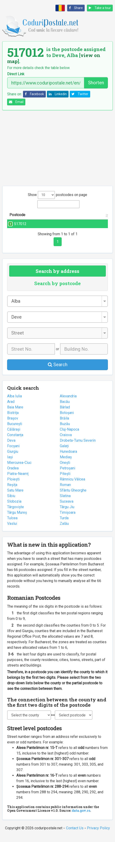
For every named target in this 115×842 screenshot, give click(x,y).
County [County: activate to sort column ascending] (97, 220)
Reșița (12, 490)
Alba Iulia (14, 401)
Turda (64, 523)
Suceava (66, 507)
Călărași (13, 435)
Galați (64, 451)
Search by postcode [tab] (57, 289)
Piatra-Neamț (18, 479)
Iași (10, 462)
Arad (10, 407)
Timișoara (67, 518)
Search (57, 370)
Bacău (65, 407)
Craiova (66, 440)
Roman (65, 490)
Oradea (13, 473)
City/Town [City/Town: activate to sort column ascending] (76, 220)
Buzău (65, 429)
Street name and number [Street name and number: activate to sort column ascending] (45, 218)
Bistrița (13, 418)
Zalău (64, 529)
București (14, 429)
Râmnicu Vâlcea (72, 485)
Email (15, 102)
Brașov (12, 424)
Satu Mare (15, 496)
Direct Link (15, 74)
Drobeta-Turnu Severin (78, 446)
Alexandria (68, 401)
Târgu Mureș (17, 518)
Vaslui (12, 529)
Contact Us (74, 833)
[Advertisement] (57, 148)
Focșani (13, 451)
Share (75, 8)
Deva (11, 446)
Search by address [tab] (57, 276)
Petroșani (67, 473)
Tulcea (12, 523)
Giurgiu (12, 457)
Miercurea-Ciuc (19, 468)
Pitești (65, 479)
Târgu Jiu (67, 512)
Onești (65, 468)
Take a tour (99, 8)
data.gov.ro (81, 816)
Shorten (96, 82)
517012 (15, 229)
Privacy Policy (98, 833)
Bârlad (65, 412)
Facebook (33, 94)
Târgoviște (15, 512)
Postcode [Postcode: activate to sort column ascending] (17, 220)
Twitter (79, 94)
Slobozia (14, 507)
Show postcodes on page (57, 195)
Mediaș (66, 462)
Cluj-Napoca (69, 435)
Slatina (65, 501)
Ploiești (13, 485)
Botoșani (67, 418)
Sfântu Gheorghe (73, 496)
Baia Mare (15, 412)
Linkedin (57, 94)
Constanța (15, 440)
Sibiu (11, 501)
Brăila (64, 424)
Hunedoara (68, 457)
